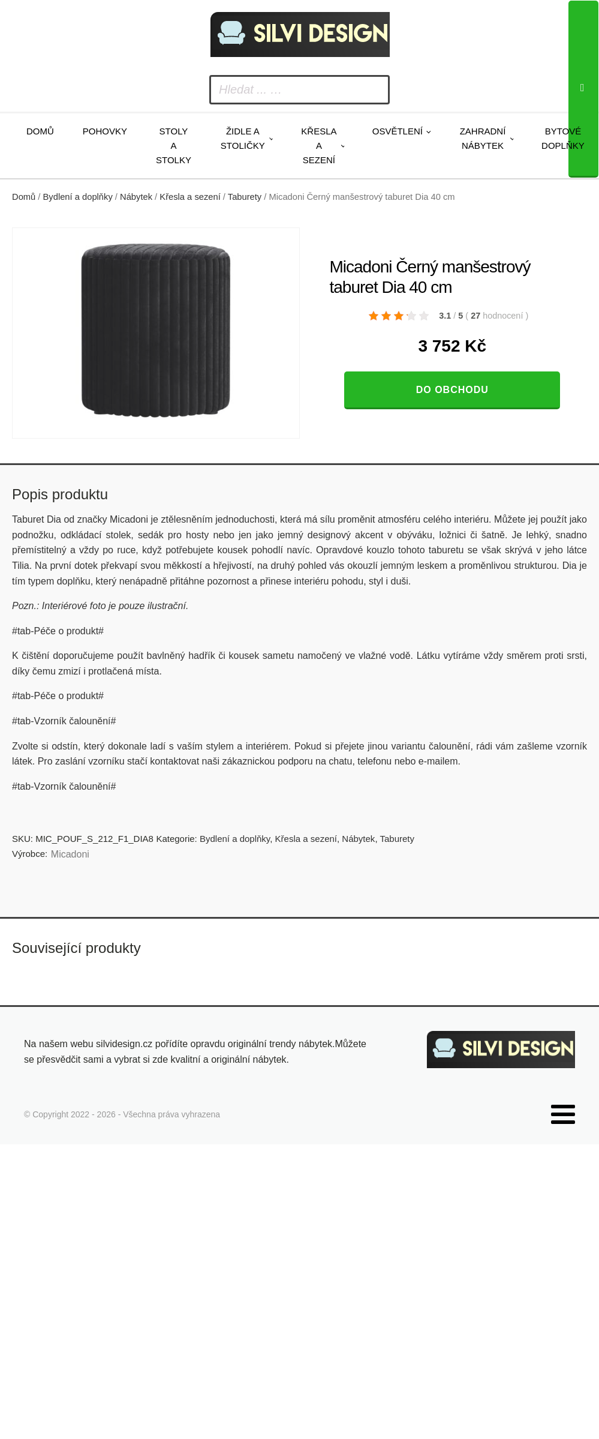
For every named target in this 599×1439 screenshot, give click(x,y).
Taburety (244, 197)
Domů (40, 131)
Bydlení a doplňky (78, 197)
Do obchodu (452, 390)
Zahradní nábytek (483, 138)
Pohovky (105, 131)
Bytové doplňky (563, 138)
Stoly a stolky (173, 145)
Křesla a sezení (318, 145)
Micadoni (70, 854)
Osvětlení (397, 131)
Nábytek (136, 197)
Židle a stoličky (243, 138)
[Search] (583, 89)
